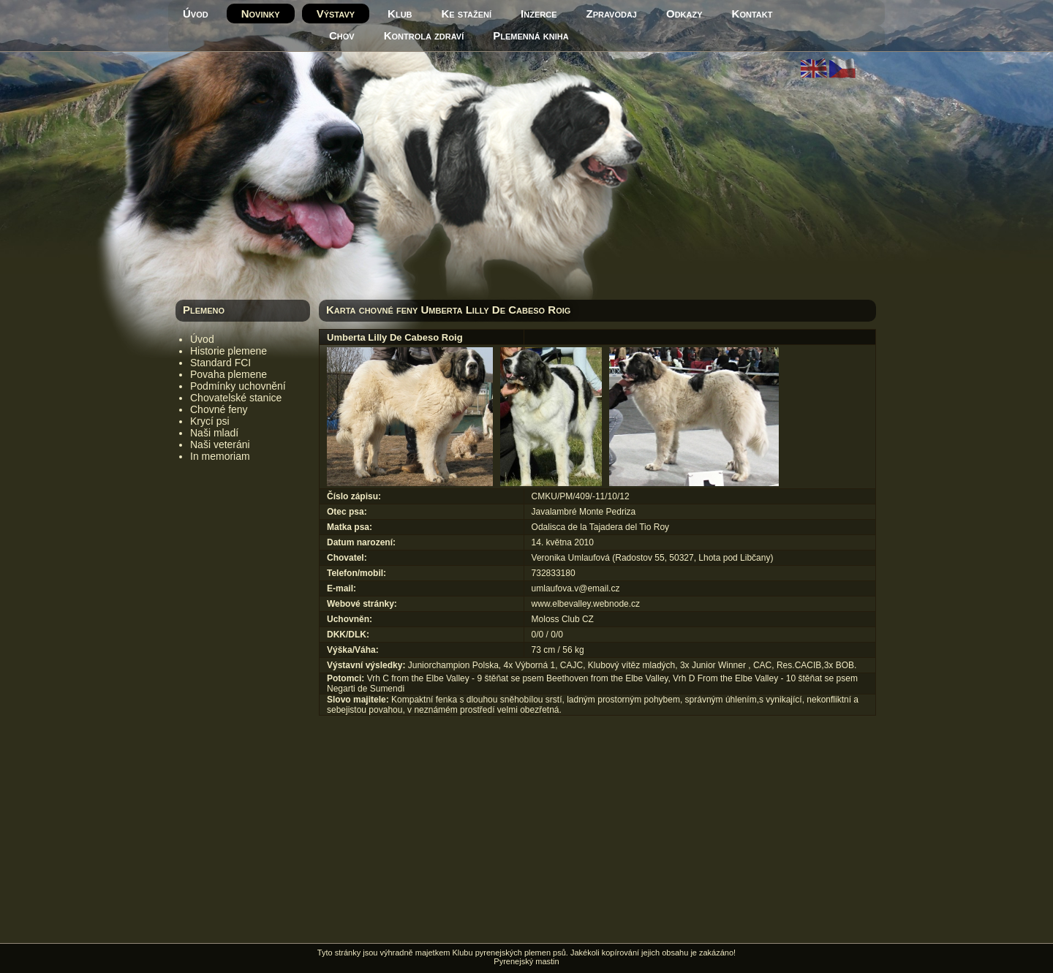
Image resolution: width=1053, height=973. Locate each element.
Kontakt (752, 13)
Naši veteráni (220, 444)
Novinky (260, 13)
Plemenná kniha (530, 35)
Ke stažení (467, 13)
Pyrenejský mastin (526, 961)
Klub (400, 13)
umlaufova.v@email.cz (576, 588)
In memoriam (220, 456)
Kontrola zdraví (424, 35)
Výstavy (336, 13)
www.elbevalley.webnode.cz (586, 604)
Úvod (195, 13)
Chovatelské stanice (236, 398)
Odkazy (684, 13)
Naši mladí (214, 433)
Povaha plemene (228, 374)
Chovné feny (219, 409)
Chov (342, 35)
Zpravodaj (611, 13)
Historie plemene (228, 351)
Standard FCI (220, 362)
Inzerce (538, 13)
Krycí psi (210, 421)
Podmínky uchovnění (238, 386)
